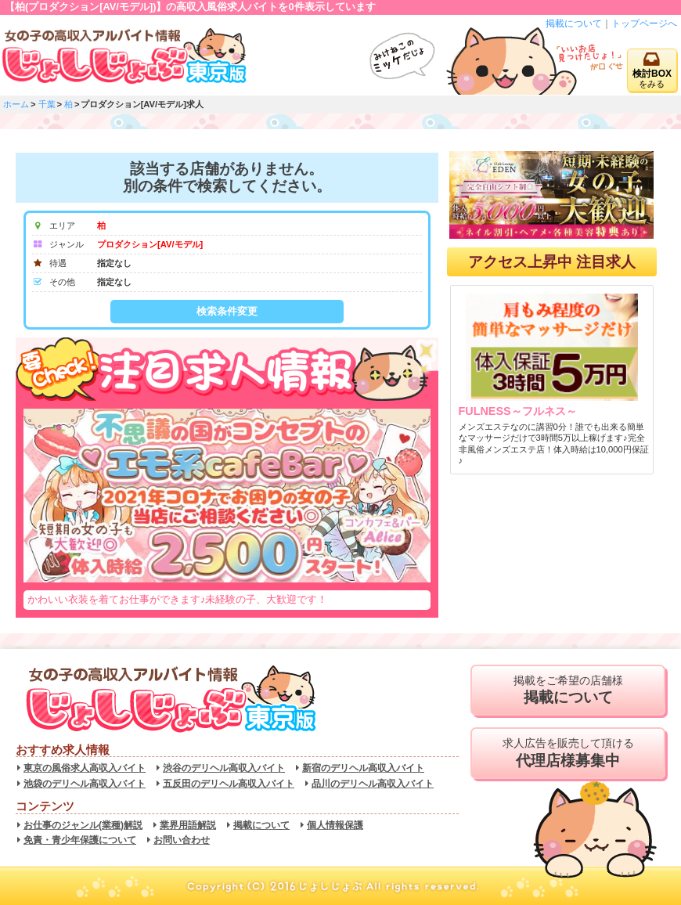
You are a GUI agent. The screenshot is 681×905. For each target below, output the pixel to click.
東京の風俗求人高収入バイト (84, 768)
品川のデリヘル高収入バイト (373, 783)
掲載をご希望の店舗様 (568, 690)
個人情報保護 (335, 825)
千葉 (47, 104)
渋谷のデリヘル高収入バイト (224, 768)
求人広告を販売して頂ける (568, 753)
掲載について (574, 23)
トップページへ (644, 23)
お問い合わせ (181, 840)
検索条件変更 (227, 311)
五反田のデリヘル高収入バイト (228, 783)
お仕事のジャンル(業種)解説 (82, 825)
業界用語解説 (188, 825)
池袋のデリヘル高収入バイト (84, 783)
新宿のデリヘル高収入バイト (363, 768)
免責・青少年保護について (79, 840)
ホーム (16, 104)
